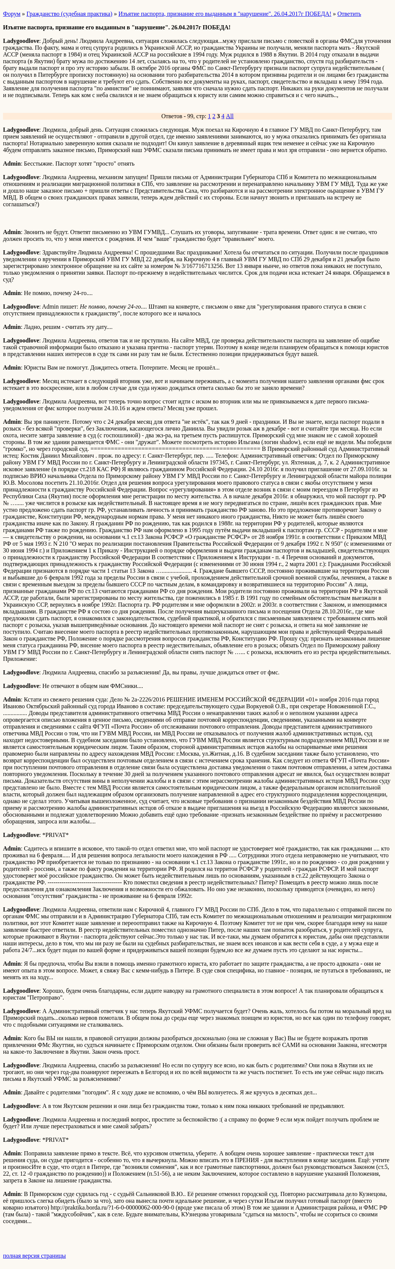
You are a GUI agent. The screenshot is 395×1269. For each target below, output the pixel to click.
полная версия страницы (34, 1255)
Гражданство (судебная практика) (69, 14)
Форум (11, 14)
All (229, 116)
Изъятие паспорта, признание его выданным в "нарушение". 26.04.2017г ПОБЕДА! (224, 14)
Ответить (349, 14)
